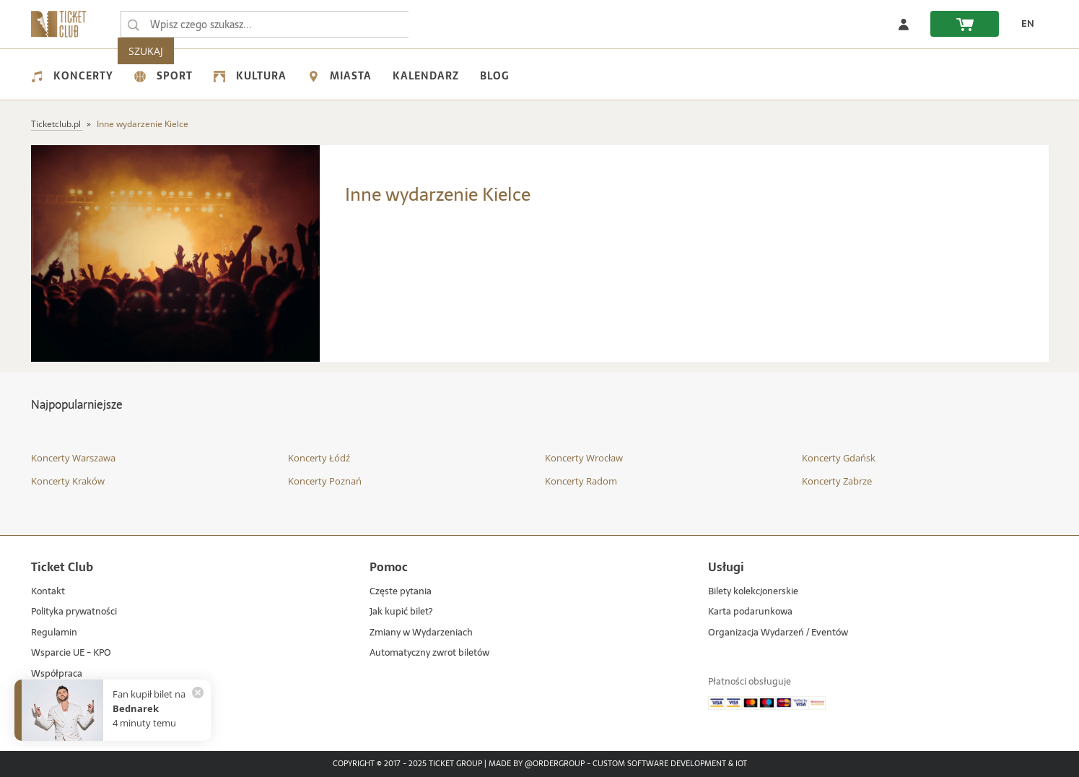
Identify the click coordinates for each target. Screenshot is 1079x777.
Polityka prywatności (74, 612)
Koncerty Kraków (68, 480)
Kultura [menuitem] (250, 76)
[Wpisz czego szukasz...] (133, 24)
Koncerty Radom (581, 480)
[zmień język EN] (1024, 24)
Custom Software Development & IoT (670, 764)
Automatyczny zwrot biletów (429, 653)
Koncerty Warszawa (73, 457)
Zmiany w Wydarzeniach (421, 633)
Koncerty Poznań (325, 480)
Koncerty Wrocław (584, 457)
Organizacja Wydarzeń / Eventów (778, 633)
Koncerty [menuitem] (72, 76)
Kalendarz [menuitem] (426, 76)
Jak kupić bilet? (401, 612)
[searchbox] (265, 24)
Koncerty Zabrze (837, 480)
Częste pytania (401, 592)
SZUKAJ (437, 24)
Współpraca (56, 674)
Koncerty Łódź (319, 457)
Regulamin (54, 633)
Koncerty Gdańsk (838, 457)
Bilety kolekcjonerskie (753, 592)
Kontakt (48, 592)
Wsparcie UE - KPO (71, 653)
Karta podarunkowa (750, 612)
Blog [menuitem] (494, 76)
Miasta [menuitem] (339, 76)
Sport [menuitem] (163, 76)
